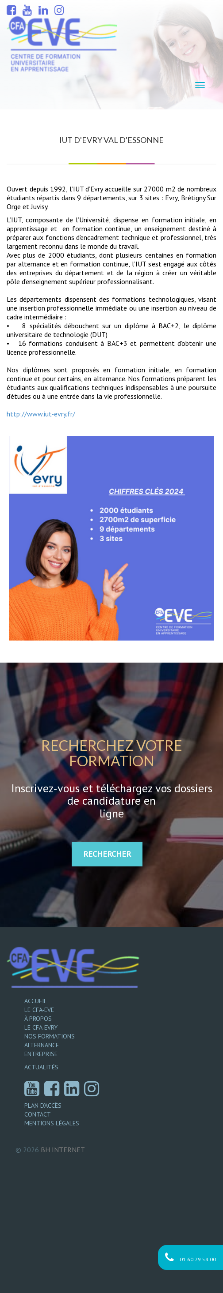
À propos (38, 1019)
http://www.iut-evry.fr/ (41, 413)
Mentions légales (51, 1123)
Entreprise (41, 1054)
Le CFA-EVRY (41, 1027)
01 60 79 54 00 (190, 1257)
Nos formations (49, 1036)
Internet (63, 1149)
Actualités (41, 1067)
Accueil (35, 1001)
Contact (37, 1114)
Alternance (41, 1045)
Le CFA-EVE (39, 1010)
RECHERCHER (107, 854)
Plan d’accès (43, 1105)
